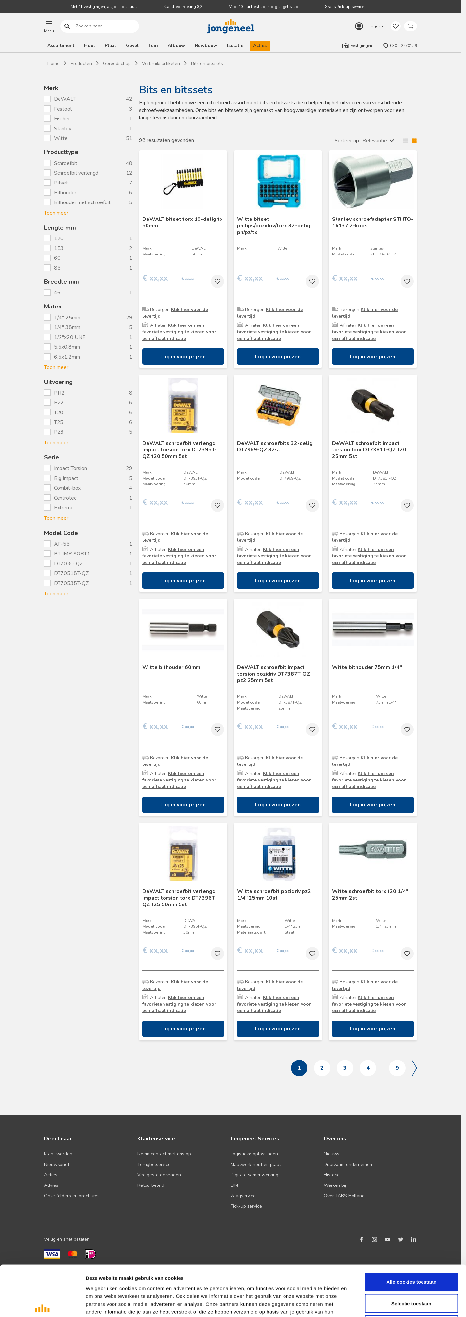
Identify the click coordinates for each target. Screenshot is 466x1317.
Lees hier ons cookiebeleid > (144, 1269)
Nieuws (331, 1154)
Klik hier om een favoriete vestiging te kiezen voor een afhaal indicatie (179, 332)
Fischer (62, 118)
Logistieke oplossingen (254, 1154)
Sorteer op (347, 140)
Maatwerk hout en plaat (256, 1164)
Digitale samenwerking (254, 1175)
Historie (332, 1175)
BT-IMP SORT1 (72, 554)
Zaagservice (243, 1196)
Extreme (64, 507)
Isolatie (235, 46)
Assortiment (60, 46)
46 (58, 293)
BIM (234, 1185)
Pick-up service (246, 1206)
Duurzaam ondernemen (348, 1164)
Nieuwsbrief (56, 1164)
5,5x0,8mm (67, 347)
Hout (89, 46)
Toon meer (56, 213)
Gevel (132, 46)
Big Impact (66, 478)
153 (59, 248)
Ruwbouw (206, 46)
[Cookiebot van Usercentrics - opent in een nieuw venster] (42, 1304)
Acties (260, 46)
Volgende (414, 1068)
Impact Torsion (70, 468)
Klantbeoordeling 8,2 (183, 6)
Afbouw (176, 46)
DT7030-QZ (68, 563)
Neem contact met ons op (164, 1154)
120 (59, 238)
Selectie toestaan (411, 1253)
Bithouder (65, 192)
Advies (51, 1185)
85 (58, 268)
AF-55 (62, 544)
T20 (58, 412)
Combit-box (67, 488)
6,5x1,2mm (67, 357)
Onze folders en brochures (72, 1196)
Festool (63, 109)
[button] (49, 26)
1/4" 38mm (67, 327)
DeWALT (65, 99)
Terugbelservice (154, 1164)
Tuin (153, 46)
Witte (61, 138)
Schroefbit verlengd (76, 173)
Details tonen (353, 1304)
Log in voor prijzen (183, 356)
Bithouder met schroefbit (82, 202)
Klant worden (58, 1154)
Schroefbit (65, 163)
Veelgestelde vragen (159, 1175)
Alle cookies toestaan (411, 1231)
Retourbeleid (150, 1185)
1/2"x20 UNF (69, 337)
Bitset (61, 183)
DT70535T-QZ (71, 583)
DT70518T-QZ (71, 573)
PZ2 (59, 402)
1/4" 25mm (67, 317)
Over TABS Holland (344, 1196)
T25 (58, 422)
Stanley (63, 128)
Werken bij (335, 1185)
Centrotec (65, 498)
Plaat (110, 46)
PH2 (59, 393)
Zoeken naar (67, 26)
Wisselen (408, 140)
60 (58, 258)
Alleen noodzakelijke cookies (411, 1274)
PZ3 (59, 432)
